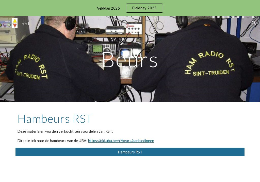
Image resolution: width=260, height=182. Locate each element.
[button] (6, 23)
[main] (129, 59)
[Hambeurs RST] (130, 152)
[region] (130, 8)
